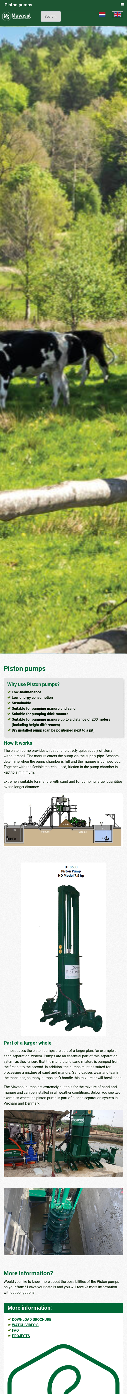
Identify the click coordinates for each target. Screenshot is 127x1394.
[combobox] (51, 16)
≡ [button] (122, 4)
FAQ (15, 1330)
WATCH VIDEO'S (25, 1325)
